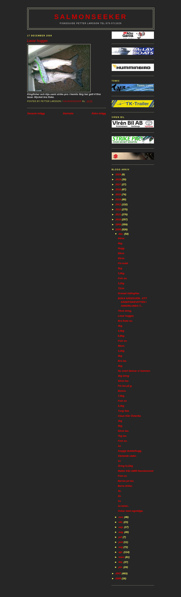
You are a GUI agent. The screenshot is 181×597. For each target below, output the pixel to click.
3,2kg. (121, 350)
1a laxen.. (123, 505)
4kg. (120, 243)
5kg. (120, 425)
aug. (121, 532)
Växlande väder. (127, 455)
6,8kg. (121, 335)
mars (121, 557)
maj (120, 547)
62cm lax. (123, 430)
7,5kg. (121, 395)
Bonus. (122, 390)
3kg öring (123, 375)
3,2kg (121, 283)
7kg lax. (122, 435)
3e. (119, 490)
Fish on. (122, 278)
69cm (121, 253)
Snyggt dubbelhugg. (130, 450)
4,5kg (121, 330)
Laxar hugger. (126, 315)
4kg (120, 355)
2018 (119, 179)
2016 (119, 189)
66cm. (121, 345)
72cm (121, 288)
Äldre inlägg (98, 113)
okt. (121, 522)
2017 (119, 184)
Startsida (68, 113)
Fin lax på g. (125, 385)
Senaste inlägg (36, 113)
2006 (119, 578)
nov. (121, 517)
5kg (120, 268)
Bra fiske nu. (125, 320)
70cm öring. (125, 310)
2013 (119, 204)
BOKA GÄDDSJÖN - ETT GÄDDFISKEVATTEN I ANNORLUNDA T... (132, 302)
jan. (120, 567)
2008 (119, 229)
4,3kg (121, 405)
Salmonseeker (90, 16)
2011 (119, 214)
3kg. (120, 325)
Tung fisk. (124, 410)
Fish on (122, 400)
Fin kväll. (123, 263)
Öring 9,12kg (125, 465)
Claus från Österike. (129, 415)
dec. (121, 233)
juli (120, 537)
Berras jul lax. (126, 480)
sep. (121, 527)
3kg (120, 420)
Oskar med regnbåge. (130, 510)
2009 (119, 224)
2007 (119, 573)
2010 (119, 219)
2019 (119, 174)
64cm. (121, 238)
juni (121, 542)
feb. (121, 562)
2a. (119, 495)
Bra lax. (122, 360)
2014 (119, 199)
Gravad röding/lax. (129, 293)
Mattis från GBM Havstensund (135, 470)
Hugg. (121, 248)
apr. (121, 552)
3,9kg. (121, 273)
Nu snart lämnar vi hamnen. (134, 370)
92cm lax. (123, 380)
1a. (119, 445)
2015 (119, 194)
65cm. (121, 258)
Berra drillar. (125, 485)
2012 (119, 209)
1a (119, 460)
